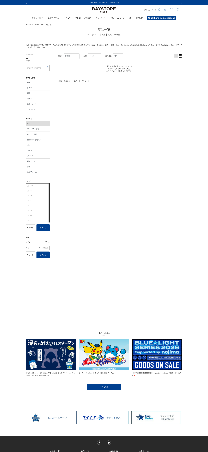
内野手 (29, 99)
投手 (28, 82)
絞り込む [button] (43, 228)
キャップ (30, 150)
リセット (30, 228)
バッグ (29, 145)
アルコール (85, 81)
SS (32, 186)
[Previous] (26, 2)
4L (31, 215)
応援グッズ (31, 161)
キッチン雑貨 (32, 134)
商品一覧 (48, 25)
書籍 (112, 45)
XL (31, 205)
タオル (29, 167)
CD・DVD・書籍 (33, 129)
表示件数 (108, 56)
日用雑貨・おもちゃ (34, 140)
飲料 (107, 45)
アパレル (30, 156)
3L (31, 210)
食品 (28, 124)
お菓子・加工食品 (97, 45)
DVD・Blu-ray (121, 45)
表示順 (60, 56)
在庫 (85, 56)
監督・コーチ (32, 104)
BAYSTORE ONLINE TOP (34, 25)
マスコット (31, 109)
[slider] (29, 242)
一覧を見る (104, 387)
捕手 (28, 93)
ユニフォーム (32, 172)
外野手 (29, 88)
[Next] (181, 2)
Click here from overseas (161, 18)
